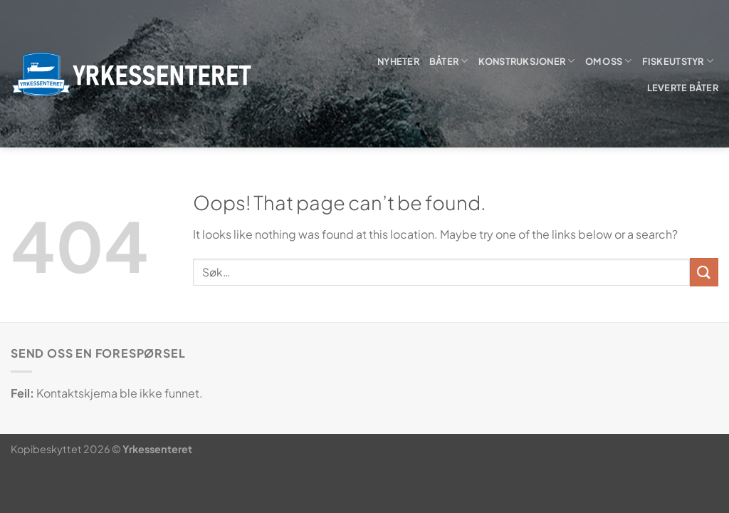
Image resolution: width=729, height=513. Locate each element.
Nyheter (398, 61)
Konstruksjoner (526, 61)
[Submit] (704, 272)
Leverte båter (682, 87)
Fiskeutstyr (677, 61)
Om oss (608, 61)
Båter (448, 61)
